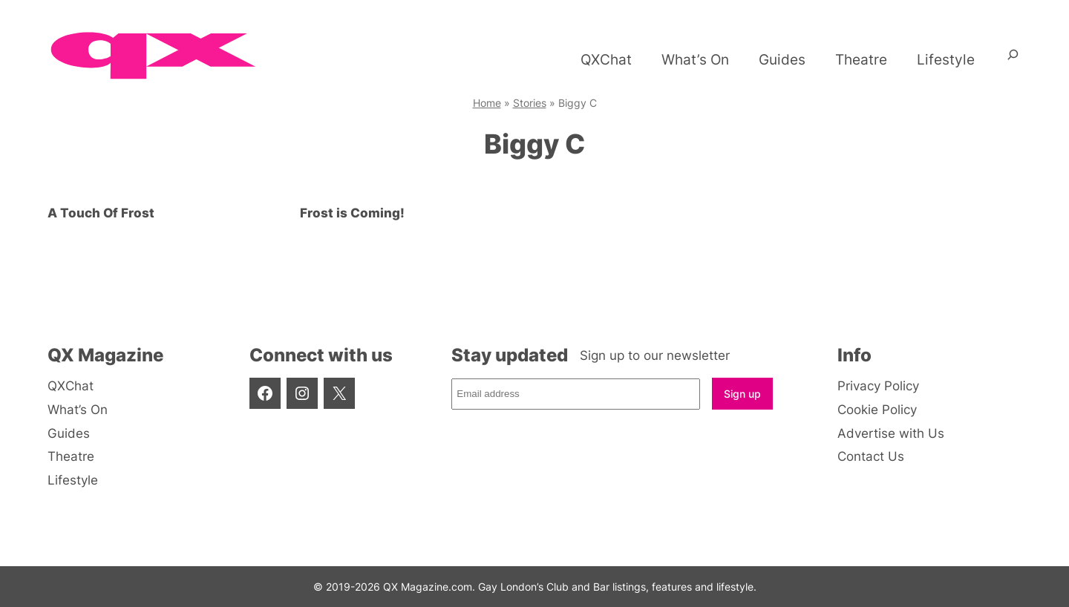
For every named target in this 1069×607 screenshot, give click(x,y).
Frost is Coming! (352, 213)
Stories (529, 102)
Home (487, 102)
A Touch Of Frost (101, 213)
